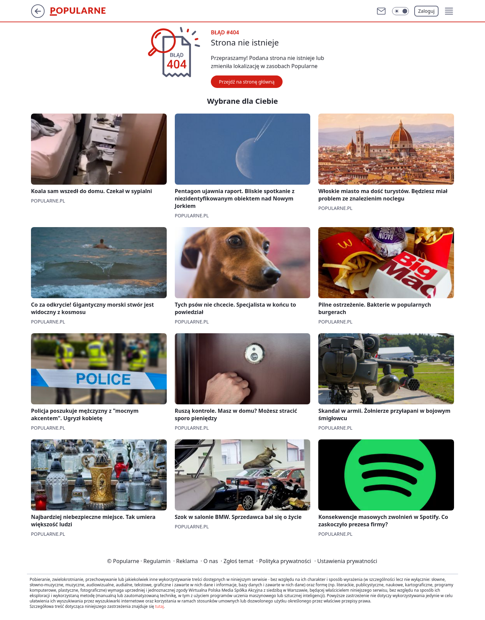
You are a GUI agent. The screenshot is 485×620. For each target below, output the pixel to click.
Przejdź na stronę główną (246, 82)
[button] (449, 11)
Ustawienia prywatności (346, 561)
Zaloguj (426, 11)
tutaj (159, 606)
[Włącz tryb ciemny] (400, 11)
